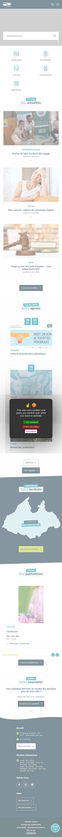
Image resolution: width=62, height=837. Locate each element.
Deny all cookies (31, 427)
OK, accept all (31, 422)
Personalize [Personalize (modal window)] (31, 431)
